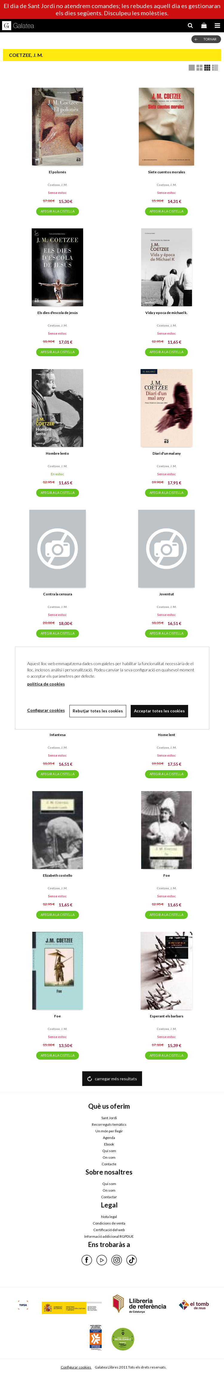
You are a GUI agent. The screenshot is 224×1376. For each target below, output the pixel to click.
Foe (166, 875)
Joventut (166, 594)
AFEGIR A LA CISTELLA (57, 211)
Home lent (166, 734)
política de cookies (46, 683)
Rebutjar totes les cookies (98, 711)
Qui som (109, 1151)
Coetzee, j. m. (57, 184)
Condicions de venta (109, 1223)
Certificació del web (109, 1230)
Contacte (109, 1164)
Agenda (109, 1137)
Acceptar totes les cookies (159, 711)
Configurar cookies (76, 1367)
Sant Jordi (109, 1118)
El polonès (57, 172)
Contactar (109, 1197)
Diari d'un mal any (167, 453)
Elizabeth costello (57, 875)
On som (109, 1157)
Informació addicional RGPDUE (109, 1236)
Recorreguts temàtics (109, 1124)
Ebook (109, 1144)
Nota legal (109, 1216)
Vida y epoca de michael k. (166, 312)
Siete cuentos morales (166, 172)
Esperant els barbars (166, 1016)
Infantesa (57, 734)
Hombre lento (57, 453)
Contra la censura (57, 594)
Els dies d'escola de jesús (57, 312)
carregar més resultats (116, 1078)
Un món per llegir (109, 1131)
